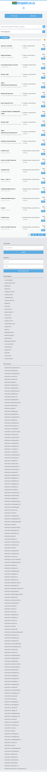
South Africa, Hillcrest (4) (11, 510)
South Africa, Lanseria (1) (11, 556)
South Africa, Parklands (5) (11, 614)
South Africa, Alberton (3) (11, 370)
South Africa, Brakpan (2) (11, 420)
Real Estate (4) (8, 347)
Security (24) (8, 355)
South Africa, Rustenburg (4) (12, 684)
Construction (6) (9, 294)
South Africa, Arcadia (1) (11, 376)
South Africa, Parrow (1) (11, 623)
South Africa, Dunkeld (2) (11, 460)
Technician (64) (8, 358)
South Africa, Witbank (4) (11, 763)
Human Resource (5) (10, 323)
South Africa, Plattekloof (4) (12, 638)
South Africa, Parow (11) (11, 620)
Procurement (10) (9, 344)
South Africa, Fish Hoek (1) (11, 489)
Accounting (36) (9, 280)
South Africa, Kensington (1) (12, 530)
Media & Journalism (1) (10, 341)
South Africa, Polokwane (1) (12, 641)
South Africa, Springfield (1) (12, 704)
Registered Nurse (6, 55)
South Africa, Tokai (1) (10, 728)
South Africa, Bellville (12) (11, 394)
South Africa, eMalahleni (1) (12, 481)
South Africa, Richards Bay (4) (12, 667)
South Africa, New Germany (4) (12, 600)
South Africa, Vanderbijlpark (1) (13, 748)
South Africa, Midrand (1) (11, 577)
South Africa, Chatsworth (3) (12, 440)
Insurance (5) (8, 326)
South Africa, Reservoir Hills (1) (12, 664)
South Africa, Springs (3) (11, 707)
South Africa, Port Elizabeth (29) (13, 643)
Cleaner (3, 208)
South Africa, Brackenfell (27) (12, 417)
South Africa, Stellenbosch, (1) (12, 716)
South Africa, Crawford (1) (11, 452)
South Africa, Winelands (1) (11, 760)
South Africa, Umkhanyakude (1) (13, 739)
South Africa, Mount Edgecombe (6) (14, 594)
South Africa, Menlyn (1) (11, 565)
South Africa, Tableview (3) (11, 725)
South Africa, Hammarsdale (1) (12, 501)
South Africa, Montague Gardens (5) (14, 588)
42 (40, 234)
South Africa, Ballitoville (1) (11, 385)
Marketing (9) (8, 338)
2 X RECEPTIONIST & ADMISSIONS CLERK (10, 112)
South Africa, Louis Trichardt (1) (13, 559)
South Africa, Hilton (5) (10, 513)
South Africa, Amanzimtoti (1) (12, 373)
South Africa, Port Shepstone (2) (13, 646)
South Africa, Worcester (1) (11, 765)
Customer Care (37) (9, 300)
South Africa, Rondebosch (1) (12, 672)
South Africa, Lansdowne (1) (12, 553)
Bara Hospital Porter (7, 103)
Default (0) (7, 303)
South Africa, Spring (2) (10, 699)
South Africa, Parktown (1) (11, 617)
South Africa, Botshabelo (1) (12, 414)
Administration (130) (10, 283)
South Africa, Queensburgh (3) (12, 655)
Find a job (33, 16)
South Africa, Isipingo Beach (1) (13, 518)
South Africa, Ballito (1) (10, 382)
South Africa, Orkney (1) (11, 606)
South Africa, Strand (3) (11, 719)
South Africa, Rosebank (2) (11, 681)
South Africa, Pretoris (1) (11, 652)
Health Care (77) (9, 320)
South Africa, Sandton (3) (11, 687)
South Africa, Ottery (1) (10, 609)
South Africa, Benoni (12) (11, 396)
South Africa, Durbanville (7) (12, 466)
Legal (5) (7, 329)
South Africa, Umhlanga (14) (12, 736)
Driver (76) (7, 306)
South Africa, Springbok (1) (11, 701)
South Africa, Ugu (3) (10, 731)
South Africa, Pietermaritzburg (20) (14, 632)
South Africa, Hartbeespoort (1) (13, 504)
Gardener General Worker (8, 141)
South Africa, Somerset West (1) (13, 690)
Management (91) (9, 332)
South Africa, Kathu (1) (10, 524)
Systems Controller (6, 46)
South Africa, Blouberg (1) (11, 405)
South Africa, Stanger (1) (11, 710)
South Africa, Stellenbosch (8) (12, 713)
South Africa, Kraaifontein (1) (12, 542)
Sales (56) (7, 352)
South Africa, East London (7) (12, 469)
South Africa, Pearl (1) (10, 626)
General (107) (8, 318)
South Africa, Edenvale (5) (11, 472)
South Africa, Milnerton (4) (11, 579)
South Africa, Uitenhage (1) (11, 733)
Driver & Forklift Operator (8, 160)
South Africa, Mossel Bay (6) (12, 591)
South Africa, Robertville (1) (12, 670)
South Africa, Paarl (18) (10, 611)
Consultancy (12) (9, 297)
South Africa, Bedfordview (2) (12, 391)
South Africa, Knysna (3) (11, 539)
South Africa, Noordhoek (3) (12, 603)
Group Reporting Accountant (9, 65)
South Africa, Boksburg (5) (11, 411)
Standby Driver (5, 170)
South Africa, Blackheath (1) (12, 399)
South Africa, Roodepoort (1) (12, 678)
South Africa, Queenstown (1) (12, 658)
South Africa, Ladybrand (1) (12, 550)
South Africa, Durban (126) (11, 463)
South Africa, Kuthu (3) (10, 548)
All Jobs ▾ (5, 37)
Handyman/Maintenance (8, 189)
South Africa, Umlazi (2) (11, 742)
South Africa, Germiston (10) (12, 492)
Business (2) (7, 289)
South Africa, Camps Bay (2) (11, 428)
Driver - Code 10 (5, 179)
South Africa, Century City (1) (12, 437)
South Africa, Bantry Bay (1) (11, 388)
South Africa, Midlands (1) (11, 574)
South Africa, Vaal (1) (10, 745)
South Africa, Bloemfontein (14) (13, 402)
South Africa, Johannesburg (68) (13, 521)
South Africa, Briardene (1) (11, 426)
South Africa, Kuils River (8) (11, 545)
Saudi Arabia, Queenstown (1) (12, 367)
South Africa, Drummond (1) (12, 458)
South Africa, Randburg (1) (11, 661)
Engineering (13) (9, 312)
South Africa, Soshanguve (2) (12, 693)
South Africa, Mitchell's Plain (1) (13, 582)
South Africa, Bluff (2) (10, 408)
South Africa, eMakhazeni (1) (12, 475)
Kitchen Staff (4, 74)
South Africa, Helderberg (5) (12, 507)
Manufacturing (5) (9, 335)
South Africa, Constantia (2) (11, 446)
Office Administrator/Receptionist (9, 84)
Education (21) (8, 309)
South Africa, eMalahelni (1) (12, 478)
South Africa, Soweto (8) (11, 696)
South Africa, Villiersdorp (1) (12, 751)
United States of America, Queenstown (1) (15, 768)
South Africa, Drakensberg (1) (12, 455)
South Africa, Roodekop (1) (11, 675)
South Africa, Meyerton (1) (11, 568)
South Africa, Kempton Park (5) (12, 527)
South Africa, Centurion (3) (11, 434)
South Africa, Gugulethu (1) (11, 498)
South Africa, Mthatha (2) (11, 597)
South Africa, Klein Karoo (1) (12, 533)
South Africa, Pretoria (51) (11, 649)
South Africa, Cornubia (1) (11, 449)
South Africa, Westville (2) (11, 757)
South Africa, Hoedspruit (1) (12, 516)
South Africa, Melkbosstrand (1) (13, 562)
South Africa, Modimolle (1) (12, 585)
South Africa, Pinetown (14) (11, 635)
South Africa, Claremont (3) (11, 443)
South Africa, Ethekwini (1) (11, 486)
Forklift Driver (5, 150)
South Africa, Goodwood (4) (12, 495)
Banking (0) (7, 286)
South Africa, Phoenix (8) (11, 629)
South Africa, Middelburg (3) (12, 571)
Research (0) (8, 350)
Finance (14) (8, 315)
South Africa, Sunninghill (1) (12, 722)
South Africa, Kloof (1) (10, 536)
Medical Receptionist (7, 93)
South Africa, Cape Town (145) (12, 431)
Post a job (14, 16)
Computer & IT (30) (9, 291)
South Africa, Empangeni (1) (12, 484)
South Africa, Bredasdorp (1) (12, 423)
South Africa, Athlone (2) (11, 379)
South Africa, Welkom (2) (11, 754)
